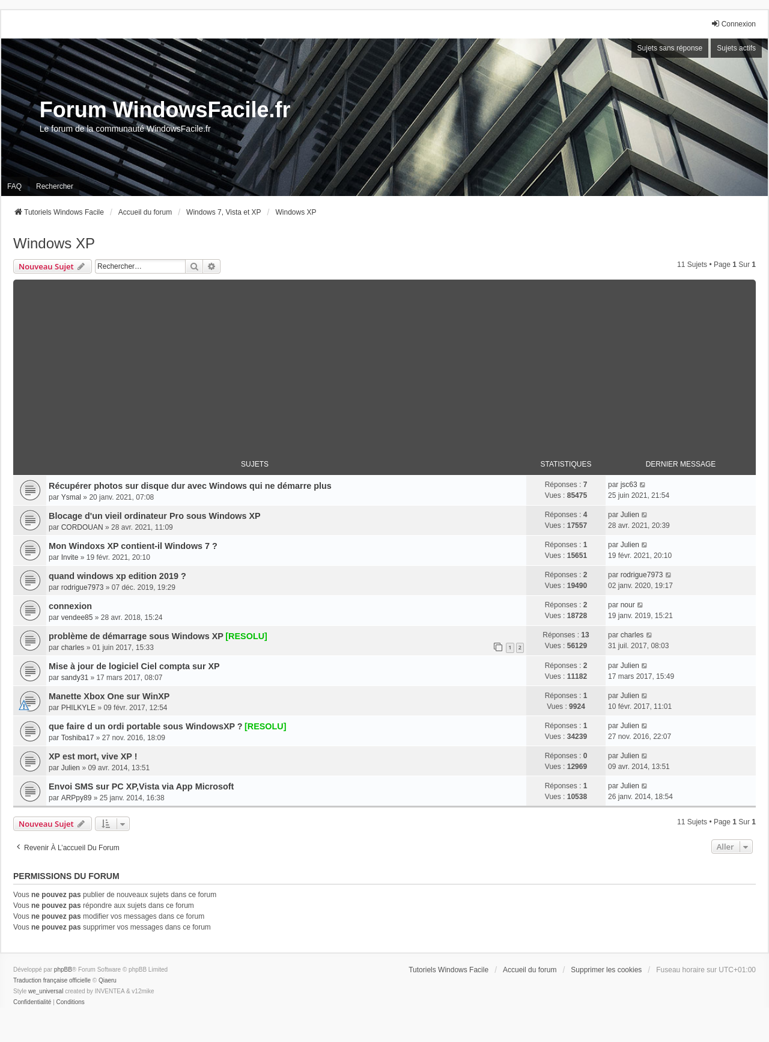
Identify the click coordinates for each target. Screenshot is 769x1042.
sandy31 (74, 677)
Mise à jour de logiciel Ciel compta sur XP (134, 666)
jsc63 (629, 484)
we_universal (45, 991)
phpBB (63, 969)
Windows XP (54, 243)
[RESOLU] (246, 636)
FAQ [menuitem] (14, 186)
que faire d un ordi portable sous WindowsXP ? (146, 726)
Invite (70, 557)
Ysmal (71, 497)
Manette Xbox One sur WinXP (109, 696)
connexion (70, 606)
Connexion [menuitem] (733, 23)
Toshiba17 (77, 738)
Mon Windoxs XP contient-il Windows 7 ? (133, 546)
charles (73, 647)
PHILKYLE (78, 707)
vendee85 (77, 617)
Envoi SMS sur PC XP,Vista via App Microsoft (141, 786)
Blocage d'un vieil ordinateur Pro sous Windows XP (155, 516)
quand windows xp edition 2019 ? (117, 576)
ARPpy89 (76, 798)
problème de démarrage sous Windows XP (136, 636)
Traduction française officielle (52, 980)
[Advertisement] (384, 364)
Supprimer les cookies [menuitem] (606, 970)
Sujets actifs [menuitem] (736, 48)
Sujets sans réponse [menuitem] (670, 48)
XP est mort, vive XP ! (93, 756)
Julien (630, 514)
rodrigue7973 (82, 587)
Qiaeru (108, 980)
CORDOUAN (82, 527)
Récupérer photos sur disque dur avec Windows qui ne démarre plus (190, 486)
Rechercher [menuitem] (54, 186)
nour (628, 605)
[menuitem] (32, 1002)
